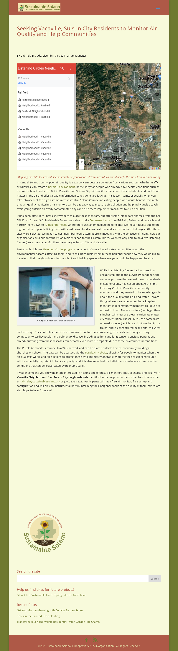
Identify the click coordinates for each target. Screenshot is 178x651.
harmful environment (61, 187)
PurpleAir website (96, 352)
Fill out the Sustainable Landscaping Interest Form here (51, 595)
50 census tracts (100, 220)
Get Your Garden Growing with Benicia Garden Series (50, 610)
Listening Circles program (59, 249)
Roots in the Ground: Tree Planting (38, 616)
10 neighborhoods (55, 224)
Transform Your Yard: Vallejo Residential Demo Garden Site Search (58, 622)
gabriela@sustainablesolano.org (40, 381)
